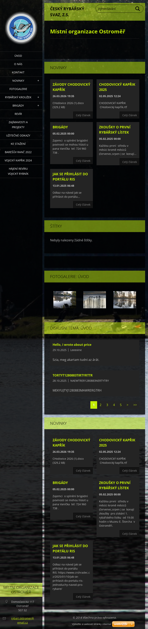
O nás (18, 64)
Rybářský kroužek (18, 97)
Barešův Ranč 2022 (18, 152)
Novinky (18, 80)
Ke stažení (18, 144)
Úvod (18, 56)
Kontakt (18, 72)
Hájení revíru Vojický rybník (18, 171)
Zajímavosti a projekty (18, 124)
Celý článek (83, 115)
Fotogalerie (18, 89)
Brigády (18, 105)
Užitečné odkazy (18, 135)
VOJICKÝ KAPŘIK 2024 (18, 160)
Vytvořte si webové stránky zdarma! (91, 624)
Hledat (137, 9)
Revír (18, 114)
